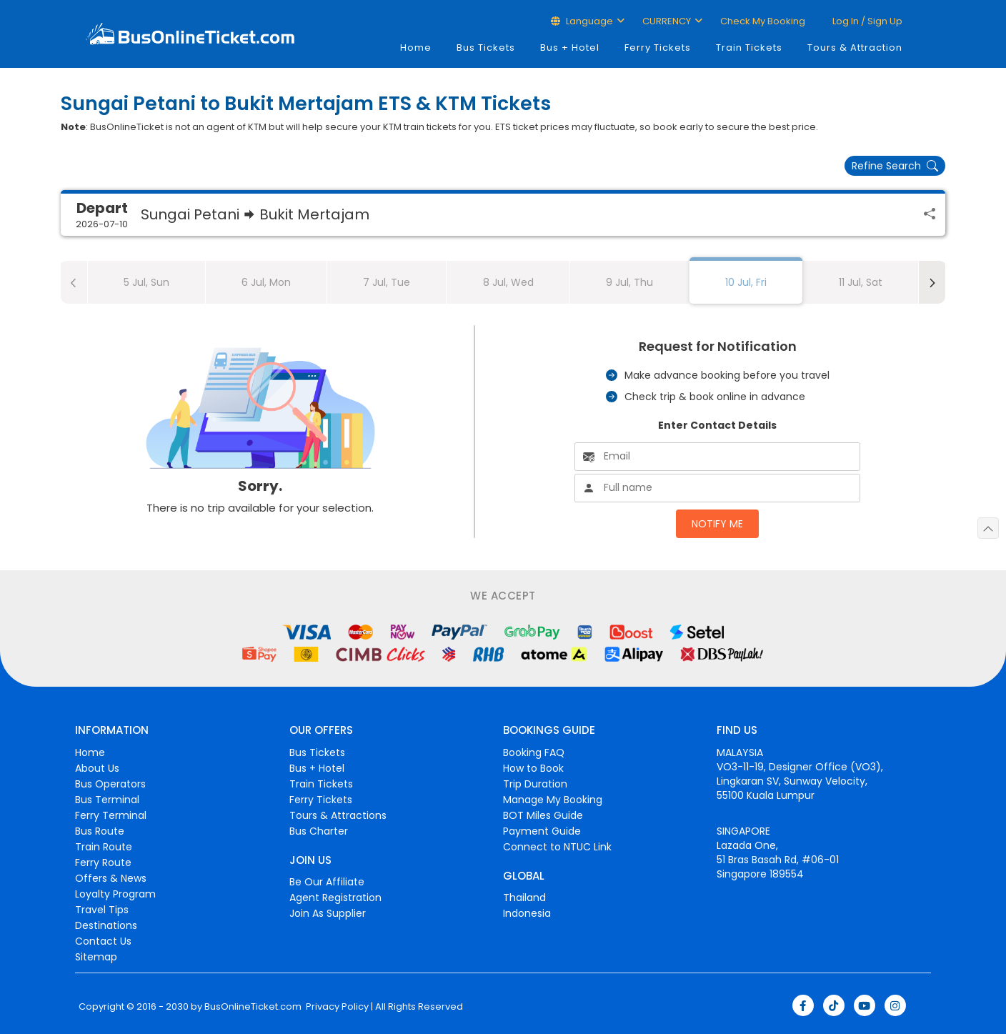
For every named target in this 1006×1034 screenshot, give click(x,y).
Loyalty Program (115, 894)
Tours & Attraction (854, 47)
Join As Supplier (327, 913)
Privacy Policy (336, 1006)
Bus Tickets (486, 47)
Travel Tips (102, 910)
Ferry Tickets (657, 47)
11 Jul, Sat (860, 282)
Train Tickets (749, 47)
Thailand (524, 897)
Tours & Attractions (338, 815)
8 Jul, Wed (508, 282)
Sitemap (96, 957)
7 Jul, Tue (386, 282)
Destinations (106, 925)
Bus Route (99, 831)
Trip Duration (535, 784)
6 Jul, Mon (266, 282)
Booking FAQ (533, 752)
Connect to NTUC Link (557, 847)
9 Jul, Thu (629, 282)
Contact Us (103, 941)
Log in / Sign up (866, 21)
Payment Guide (542, 831)
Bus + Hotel (569, 47)
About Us (97, 768)
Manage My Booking (552, 799)
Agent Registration (335, 897)
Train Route (103, 847)
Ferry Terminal (110, 815)
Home (416, 47)
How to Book (533, 768)
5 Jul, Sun (146, 282)
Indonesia (527, 913)
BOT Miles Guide (543, 815)
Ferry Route (103, 862)
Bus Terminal (107, 799)
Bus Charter (318, 831)
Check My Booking (762, 21)
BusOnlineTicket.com (253, 1006)
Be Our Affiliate (326, 882)
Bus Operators (110, 784)
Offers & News (110, 878)
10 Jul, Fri (746, 282)
